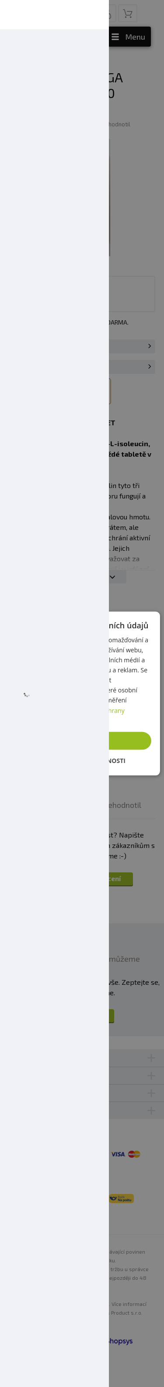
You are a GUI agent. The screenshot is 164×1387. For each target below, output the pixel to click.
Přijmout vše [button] (85, 740)
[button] (82, 760)
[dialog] (82, 693)
